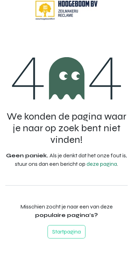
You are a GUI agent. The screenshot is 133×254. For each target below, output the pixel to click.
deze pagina (102, 164)
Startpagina (66, 231)
